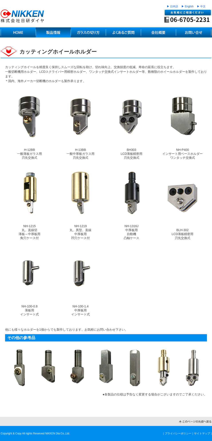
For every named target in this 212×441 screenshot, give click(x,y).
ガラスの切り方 (88, 32)
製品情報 (53, 32)
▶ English (187, 6)
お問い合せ (193, 32)
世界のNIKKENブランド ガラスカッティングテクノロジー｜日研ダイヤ (22, 16)
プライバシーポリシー (178, 433)
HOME (18, 32)
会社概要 (158, 32)
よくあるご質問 (123, 32)
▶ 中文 (201, 6)
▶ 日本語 (172, 6)
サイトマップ (202, 433)
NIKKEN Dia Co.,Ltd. (57, 433)
